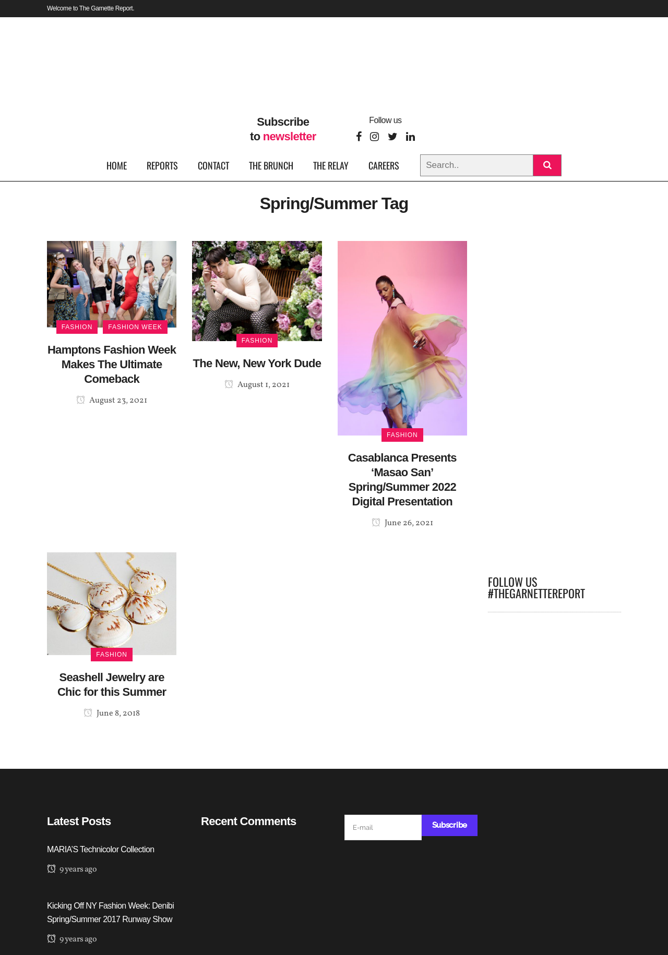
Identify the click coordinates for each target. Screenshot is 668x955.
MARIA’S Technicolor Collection (100, 849)
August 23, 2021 (111, 400)
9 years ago (72, 869)
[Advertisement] (554, 397)
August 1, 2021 (257, 385)
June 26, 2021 (402, 523)
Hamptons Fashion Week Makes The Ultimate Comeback (111, 364)
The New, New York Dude (257, 363)
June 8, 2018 (112, 713)
